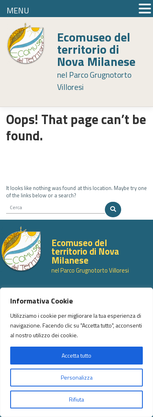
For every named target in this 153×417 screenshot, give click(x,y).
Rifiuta (76, 399)
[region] (76, 352)
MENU (18, 10)
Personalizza (77, 377)
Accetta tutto (76, 355)
